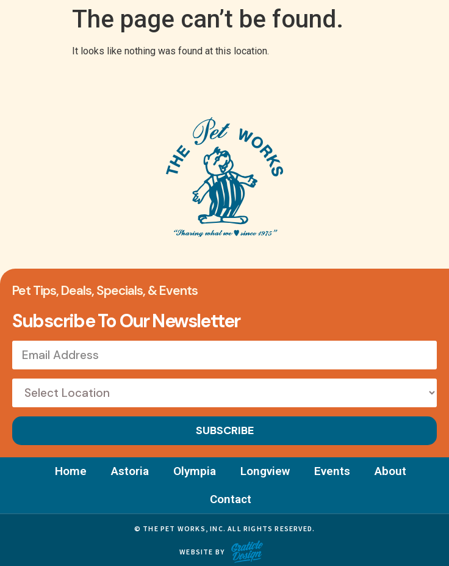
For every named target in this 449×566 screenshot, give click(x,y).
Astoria (130, 471)
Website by (201, 551)
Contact (230, 499)
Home (71, 471)
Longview (265, 471)
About (390, 471)
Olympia (194, 471)
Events (332, 471)
